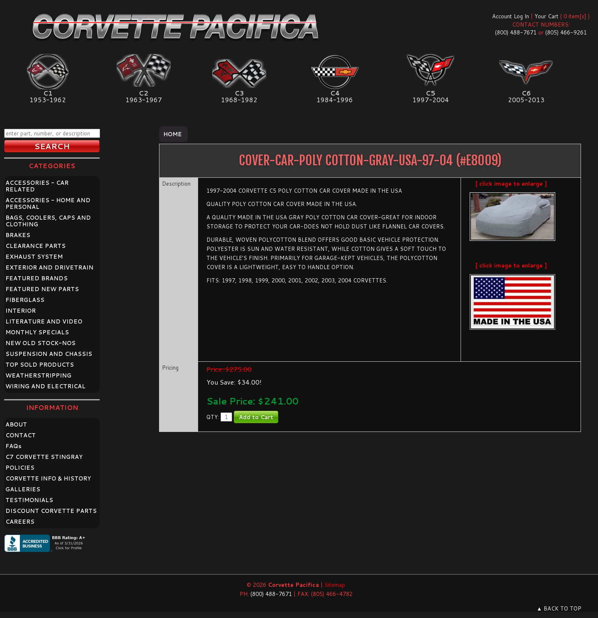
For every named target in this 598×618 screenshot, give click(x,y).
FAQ (13, 446)
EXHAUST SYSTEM (34, 256)
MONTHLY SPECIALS (37, 332)
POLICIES (19, 467)
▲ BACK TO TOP (559, 608)
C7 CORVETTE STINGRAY (44, 457)
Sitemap (334, 585)
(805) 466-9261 (566, 32)
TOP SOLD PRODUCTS (39, 364)
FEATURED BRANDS (36, 278)
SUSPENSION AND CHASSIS (48, 354)
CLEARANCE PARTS (35, 246)
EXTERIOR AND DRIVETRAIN (49, 267)
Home (172, 134)
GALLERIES (22, 489)
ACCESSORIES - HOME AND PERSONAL (48, 203)
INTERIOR (20, 310)
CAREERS (19, 521)
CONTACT (20, 435)
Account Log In (510, 16)
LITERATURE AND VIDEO (43, 321)
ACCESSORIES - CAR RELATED (37, 186)
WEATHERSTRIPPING (38, 375)
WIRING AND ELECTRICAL (45, 386)
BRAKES (17, 235)
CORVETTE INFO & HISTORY (48, 478)
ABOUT (16, 424)
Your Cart (546, 16)
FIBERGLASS (24, 300)
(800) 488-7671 (516, 32)
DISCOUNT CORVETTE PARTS (51, 511)
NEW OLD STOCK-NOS (40, 343)
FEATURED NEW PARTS (42, 289)
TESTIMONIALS (29, 500)
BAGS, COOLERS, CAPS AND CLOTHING (48, 221)
